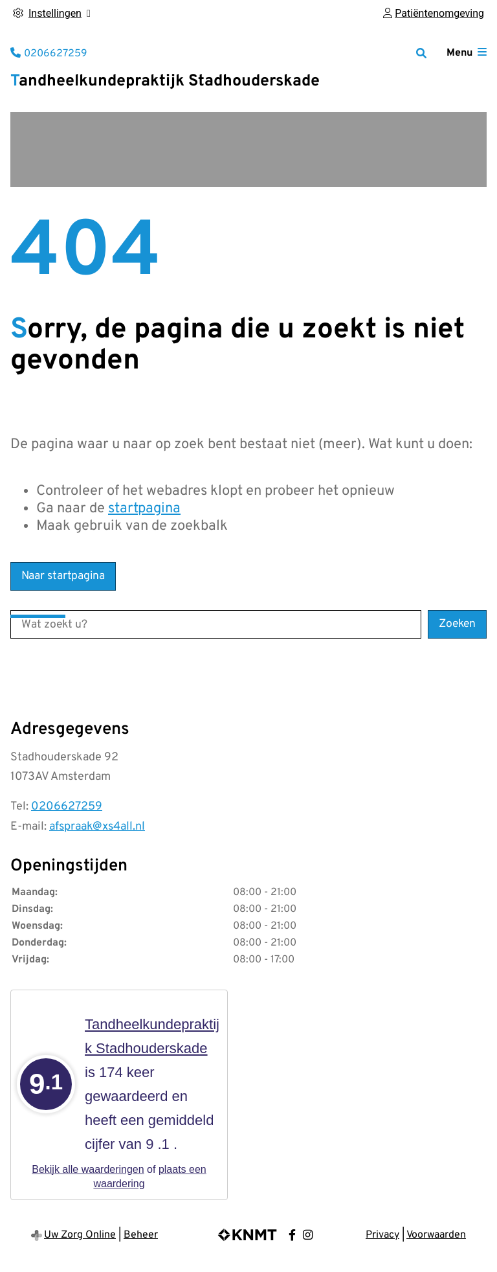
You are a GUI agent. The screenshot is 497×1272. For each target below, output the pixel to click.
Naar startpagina (63, 576)
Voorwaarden (436, 1235)
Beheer (141, 1235)
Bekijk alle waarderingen (88, 1169)
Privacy (382, 1235)
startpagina (144, 508)
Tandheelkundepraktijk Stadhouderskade (165, 81)
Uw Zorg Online (80, 1235)
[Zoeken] (421, 53)
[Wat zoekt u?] (215, 624)
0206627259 (66, 806)
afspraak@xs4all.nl (97, 826)
